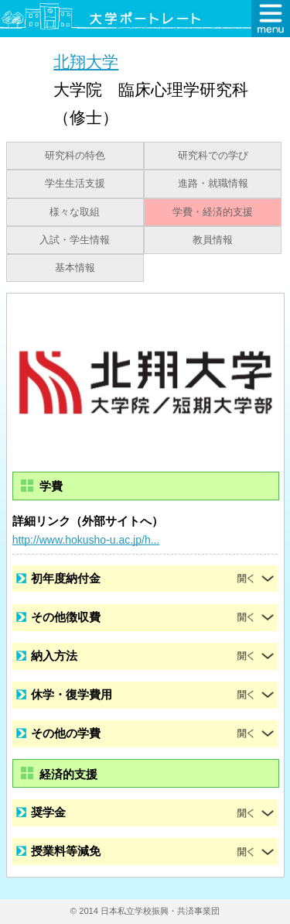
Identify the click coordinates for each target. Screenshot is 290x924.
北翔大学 (85, 61)
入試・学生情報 (74, 240)
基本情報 (75, 268)
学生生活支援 (75, 183)
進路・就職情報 (213, 183)
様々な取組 (74, 212)
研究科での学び (213, 155)
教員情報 (213, 240)
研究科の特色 (75, 155)
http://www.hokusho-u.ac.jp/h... (86, 540)
